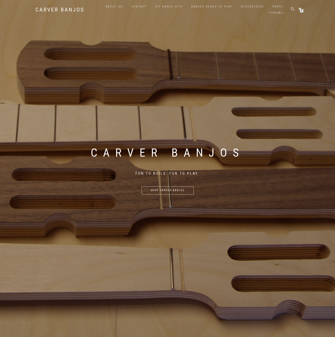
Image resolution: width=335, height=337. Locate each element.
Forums (276, 12)
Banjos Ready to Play (211, 6)
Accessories (252, 6)
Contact (139, 6)
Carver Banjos (60, 10)
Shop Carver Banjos (168, 190)
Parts (277, 6)
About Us (114, 6)
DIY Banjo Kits (169, 6)
